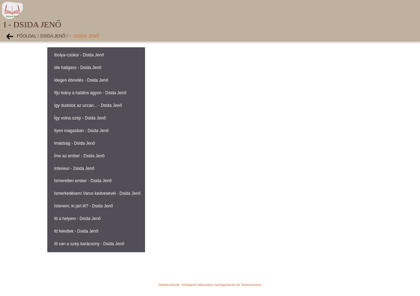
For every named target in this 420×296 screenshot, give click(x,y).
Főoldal (26, 36)
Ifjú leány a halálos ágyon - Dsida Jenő (90, 92)
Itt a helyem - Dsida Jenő (77, 218)
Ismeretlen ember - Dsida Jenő (83, 180)
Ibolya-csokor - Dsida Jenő (79, 55)
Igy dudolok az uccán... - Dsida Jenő (88, 105)
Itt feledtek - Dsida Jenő (76, 231)
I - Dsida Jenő (84, 36)
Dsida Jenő (52, 36)
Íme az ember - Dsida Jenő (79, 155)
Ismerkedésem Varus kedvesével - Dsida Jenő (97, 193)
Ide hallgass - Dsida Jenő (78, 67)
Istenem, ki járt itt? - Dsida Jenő (83, 206)
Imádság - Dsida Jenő (74, 143)
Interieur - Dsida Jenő (74, 168)
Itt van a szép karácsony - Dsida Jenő (89, 243)
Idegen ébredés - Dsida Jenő (81, 80)
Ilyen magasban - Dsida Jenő (81, 130)
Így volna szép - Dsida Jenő (80, 118)
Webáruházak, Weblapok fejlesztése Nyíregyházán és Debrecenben (209, 285)
